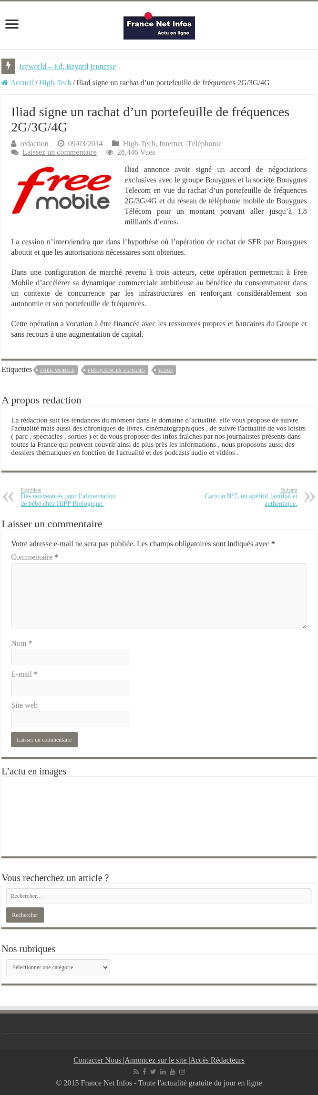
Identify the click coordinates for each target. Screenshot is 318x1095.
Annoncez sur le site (156, 1060)
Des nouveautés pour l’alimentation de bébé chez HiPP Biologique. (69, 497)
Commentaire (34, 557)
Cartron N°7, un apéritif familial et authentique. (248, 497)
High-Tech (55, 83)
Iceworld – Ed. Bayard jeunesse (67, 66)
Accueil (17, 83)
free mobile (57, 370)
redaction (34, 144)
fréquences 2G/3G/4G (116, 370)
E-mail (24, 674)
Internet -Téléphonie (190, 144)
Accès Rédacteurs (217, 1060)
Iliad (165, 370)
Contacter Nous (98, 1060)
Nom (21, 643)
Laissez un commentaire (59, 152)
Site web (24, 705)
